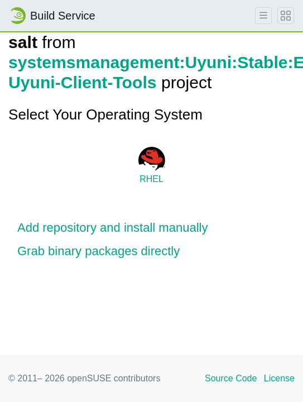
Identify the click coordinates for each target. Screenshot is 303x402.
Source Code (231, 378)
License (279, 378)
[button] (151, 228)
